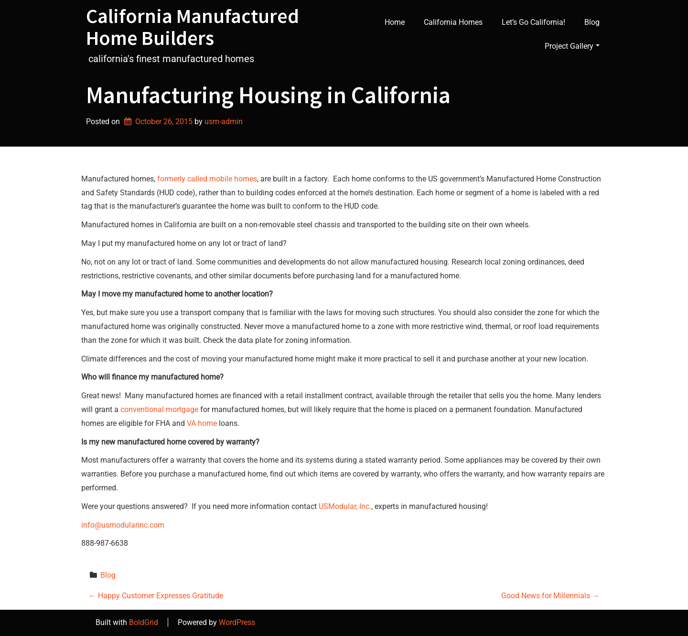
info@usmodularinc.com (122, 525)
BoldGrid (143, 622)
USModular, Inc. (345, 506)
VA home (202, 423)
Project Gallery (572, 46)
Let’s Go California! (533, 22)
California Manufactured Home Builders (192, 27)
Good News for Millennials (550, 595)
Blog (592, 22)
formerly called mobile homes (207, 178)
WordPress (237, 622)
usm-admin (223, 121)
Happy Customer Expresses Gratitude (155, 595)
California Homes (453, 22)
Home (395, 22)
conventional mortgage (159, 409)
